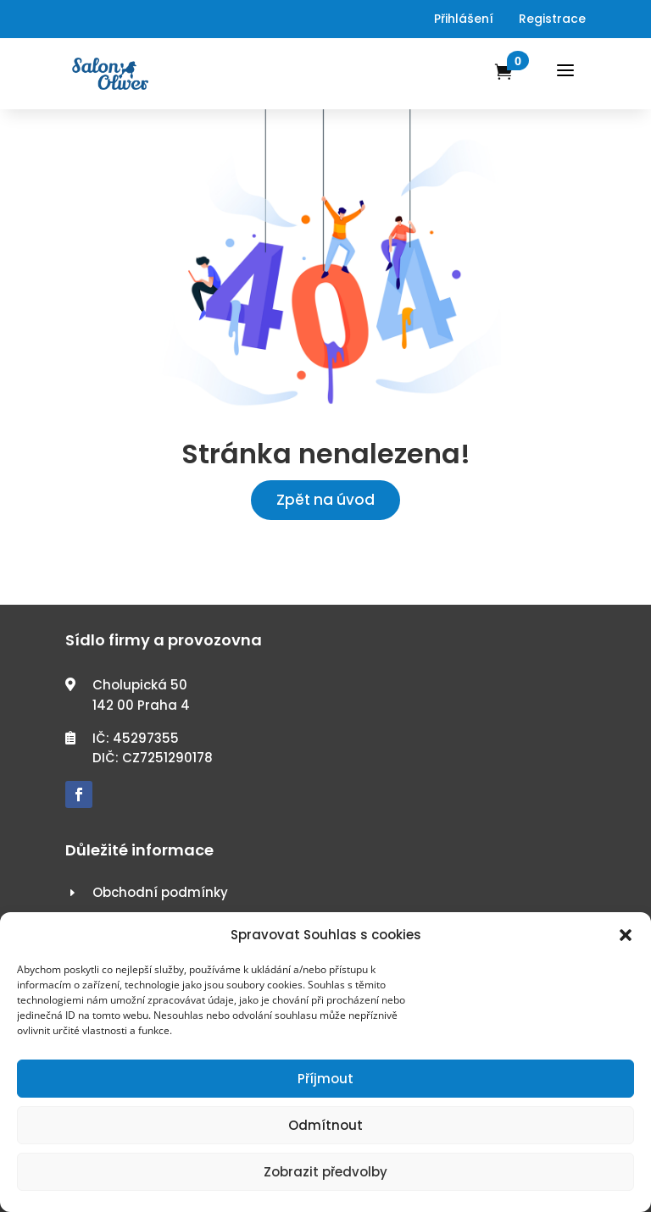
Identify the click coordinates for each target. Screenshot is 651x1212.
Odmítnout (325, 1125)
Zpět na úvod (325, 500)
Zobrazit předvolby (325, 1172)
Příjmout (325, 1078)
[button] (625, 935)
